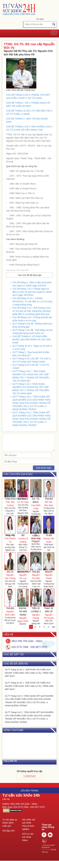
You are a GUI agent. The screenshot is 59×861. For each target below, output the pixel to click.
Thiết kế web (46, 850)
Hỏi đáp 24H (8, 830)
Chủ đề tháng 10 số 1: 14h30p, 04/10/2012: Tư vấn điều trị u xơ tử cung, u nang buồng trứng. (32, 301)
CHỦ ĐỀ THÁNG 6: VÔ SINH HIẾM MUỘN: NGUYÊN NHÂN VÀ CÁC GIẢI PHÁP (31, 339)
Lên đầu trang (29, 790)
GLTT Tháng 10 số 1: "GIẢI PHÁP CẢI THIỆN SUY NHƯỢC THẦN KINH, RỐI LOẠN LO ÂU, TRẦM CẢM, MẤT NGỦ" (29, 686)
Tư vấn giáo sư (9, 819)
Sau (53, 627)
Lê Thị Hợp (22, 502)
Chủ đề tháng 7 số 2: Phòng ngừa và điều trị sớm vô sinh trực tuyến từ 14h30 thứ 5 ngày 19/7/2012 (32, 291)
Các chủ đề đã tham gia (29, 275)
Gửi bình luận (43, 467)
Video (25, 840)
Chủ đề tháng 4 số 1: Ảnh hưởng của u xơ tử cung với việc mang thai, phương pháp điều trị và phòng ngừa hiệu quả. (31, 311)
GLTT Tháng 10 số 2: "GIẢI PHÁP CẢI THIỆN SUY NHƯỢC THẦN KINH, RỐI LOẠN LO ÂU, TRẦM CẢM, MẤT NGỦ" (29, 672)
